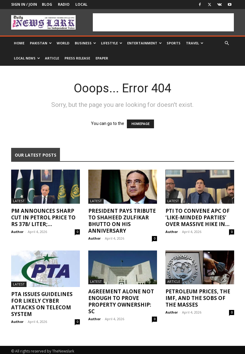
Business (85, 43)
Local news (27, 58)
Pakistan (41, 43)
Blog (47, 4)
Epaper (102, 58)
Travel (194, 43)
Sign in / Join (24, 4)
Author (17, 231)
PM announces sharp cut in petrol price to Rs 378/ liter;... (43, 217)
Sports (174, 43)
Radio (64, 4)
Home (19, 43)
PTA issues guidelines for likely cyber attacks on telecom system (42, 304)
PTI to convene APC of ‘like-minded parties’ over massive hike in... (197, 217)
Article (52, 58)
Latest (19, 201)
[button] (227, 43)
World (63, 43)
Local (81, 4)
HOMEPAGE (140, 124)
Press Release (77, 58)
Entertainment (144, 43)
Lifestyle (111, 43)
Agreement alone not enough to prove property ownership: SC (121, 301)
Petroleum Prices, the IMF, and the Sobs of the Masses (197, 298)
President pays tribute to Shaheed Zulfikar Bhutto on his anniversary (122, 220)
